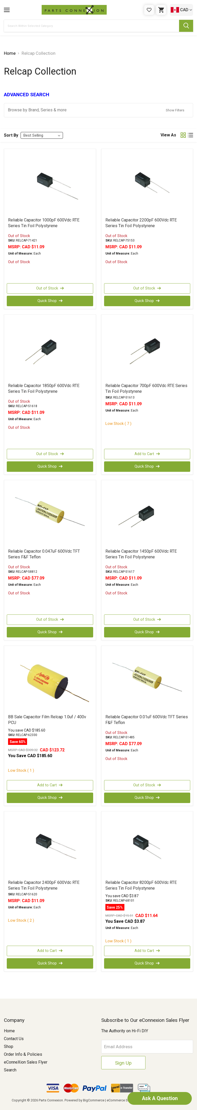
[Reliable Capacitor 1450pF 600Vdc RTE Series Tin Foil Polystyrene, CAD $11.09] (147, 514)
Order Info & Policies (23, 1054)
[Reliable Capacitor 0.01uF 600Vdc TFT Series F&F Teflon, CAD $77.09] (147, 680)
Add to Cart (147, 454)
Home (9, 1030)
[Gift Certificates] (149, 10)
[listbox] (42, 135)
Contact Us (14, 1038)
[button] (98, 110)
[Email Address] (147, 1046)
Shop (8, 1046)
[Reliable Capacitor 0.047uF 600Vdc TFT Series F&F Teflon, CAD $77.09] (50, 514)
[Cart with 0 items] (161, 10)
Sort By (11, 135)
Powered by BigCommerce (84, 1100)
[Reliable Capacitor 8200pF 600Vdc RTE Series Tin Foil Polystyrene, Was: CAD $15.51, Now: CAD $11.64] (147, 845)
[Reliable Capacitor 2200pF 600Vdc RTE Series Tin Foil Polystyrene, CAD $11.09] (147, 183)
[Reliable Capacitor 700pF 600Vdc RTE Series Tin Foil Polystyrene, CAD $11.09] (147, 348)
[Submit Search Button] (186, 26)
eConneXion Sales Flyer (25, 1062)
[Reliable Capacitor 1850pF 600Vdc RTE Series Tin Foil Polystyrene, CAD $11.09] (50, 348)
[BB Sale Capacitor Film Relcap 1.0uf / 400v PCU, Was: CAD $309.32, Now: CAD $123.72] (50, 680)
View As (168, 134)
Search (10, 1069)
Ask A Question (157, 1098)
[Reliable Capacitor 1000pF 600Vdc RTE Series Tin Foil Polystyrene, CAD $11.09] (50, 183)
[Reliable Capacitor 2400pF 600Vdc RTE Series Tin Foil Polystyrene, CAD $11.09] (50, 845)
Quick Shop (49, 301)
